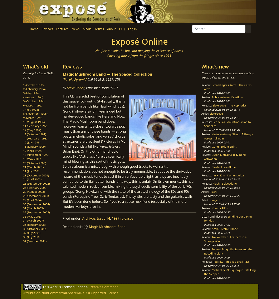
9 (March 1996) (32, 118)
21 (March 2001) (33, 167)
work (54, 286)
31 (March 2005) (33, 208)
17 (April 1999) (32, 151)
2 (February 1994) (34, 89)
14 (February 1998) (35, 138)
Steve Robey (75, 88)
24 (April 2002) (32, 179)
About (111, 29)
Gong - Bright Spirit (224, 146)
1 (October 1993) (33, 85)
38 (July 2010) (31, 237)
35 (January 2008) (34, 225)
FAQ (122, 29)
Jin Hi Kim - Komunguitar (228, 175)
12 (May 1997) (32, 130)
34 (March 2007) (33, 220)
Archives (88, 218)
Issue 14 (103, 218)
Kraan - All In (220, 208)
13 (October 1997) (34, 134)
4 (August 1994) (33, 97)
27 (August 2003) (34, 192)
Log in (132, 29)
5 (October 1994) (33, 101)
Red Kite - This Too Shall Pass (231, 262)
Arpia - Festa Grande (225, 229)
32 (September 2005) (36, 212)
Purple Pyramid (75, 79)
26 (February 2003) (35, 188)
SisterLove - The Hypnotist (229, 105)
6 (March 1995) (32, 105)
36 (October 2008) (34, 229)
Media (87, 29)
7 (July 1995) (31, 109)
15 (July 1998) (31, 142)
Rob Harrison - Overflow (227, 97)
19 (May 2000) (32, 159)
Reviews (47, 29)
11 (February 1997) (35, 126)
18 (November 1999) (36, 155)
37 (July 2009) (31, 233)
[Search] (218, 29)
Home (34, 29)
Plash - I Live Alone (224, 167)
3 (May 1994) (31, 93)
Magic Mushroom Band (107, 226)
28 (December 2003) (36, 196)
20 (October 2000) (34, 163)
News (75, 29)
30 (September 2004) (36, 204)
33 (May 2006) (32, 216)
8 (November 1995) (35, 113)
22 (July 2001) (31, 171)
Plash (213, 192)
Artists (99, 29)
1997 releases (122, 218)
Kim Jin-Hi (216, 200)
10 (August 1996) (34, 122)
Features (62, 29)
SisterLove (216, 113)
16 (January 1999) (34, 146)
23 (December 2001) (36, 175)
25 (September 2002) (36, 183)
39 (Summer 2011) (34, 241)
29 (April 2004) (32, 200)
